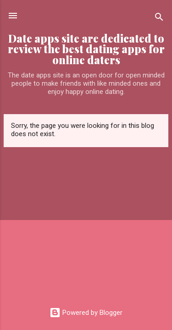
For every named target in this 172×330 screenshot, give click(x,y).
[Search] (159, 19)
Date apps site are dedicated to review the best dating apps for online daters (86, 49)
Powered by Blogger (86, 312)
